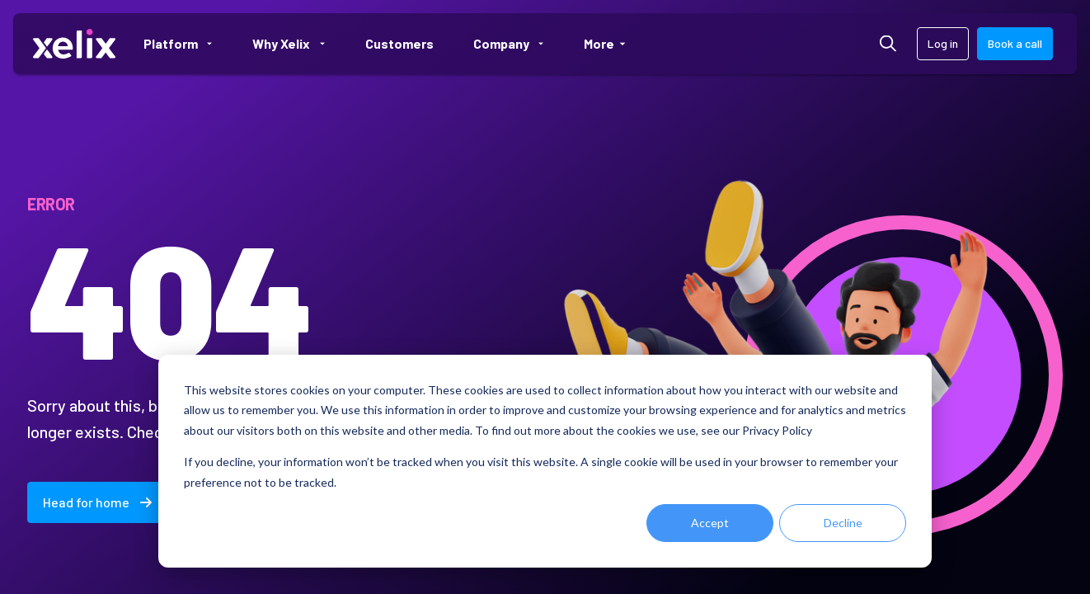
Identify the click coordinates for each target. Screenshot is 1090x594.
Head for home (98, 502)
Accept (710, 523)
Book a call (1015, 43)
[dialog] (545, 461)
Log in (943, 43)
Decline (843, 523)
